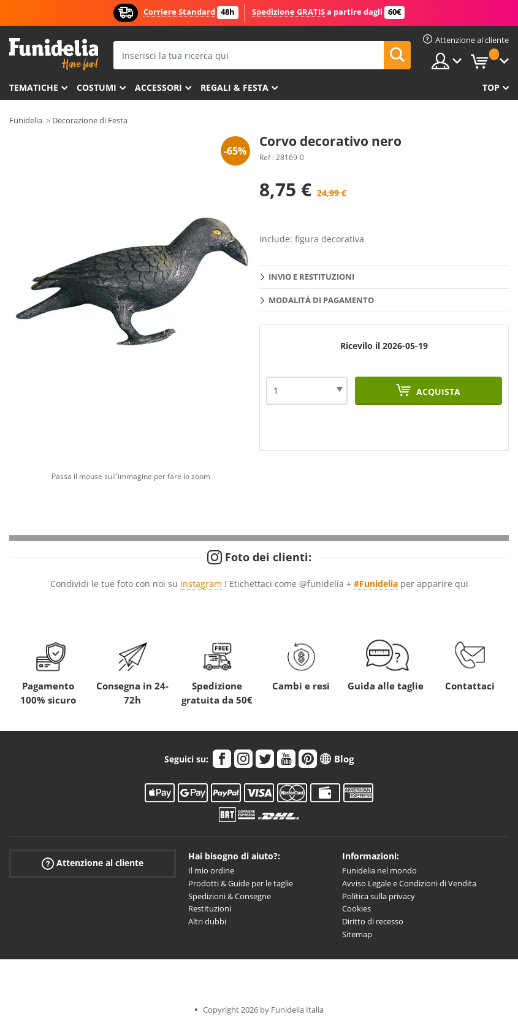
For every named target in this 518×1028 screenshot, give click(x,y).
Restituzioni (209, 908)
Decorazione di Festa (90, 120)
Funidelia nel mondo (379, 870)
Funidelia (25, 120)
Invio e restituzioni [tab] (311, 276)
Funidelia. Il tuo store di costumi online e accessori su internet (53, 54)
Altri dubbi (207, 921)
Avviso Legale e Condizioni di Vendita (409, 883)
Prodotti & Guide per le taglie (240, 883)
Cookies (356, 908)
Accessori (158, 87)
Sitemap (357, 934)
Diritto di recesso (372, 921)
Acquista (437, 391)
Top (491, 87)
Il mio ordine (211, 870)
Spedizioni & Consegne (229, 896)
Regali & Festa (234, 87)
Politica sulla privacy (378, 896)
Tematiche (33, 87)
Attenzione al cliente (92, 863)
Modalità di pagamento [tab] (321, 299)
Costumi (96, 87)
